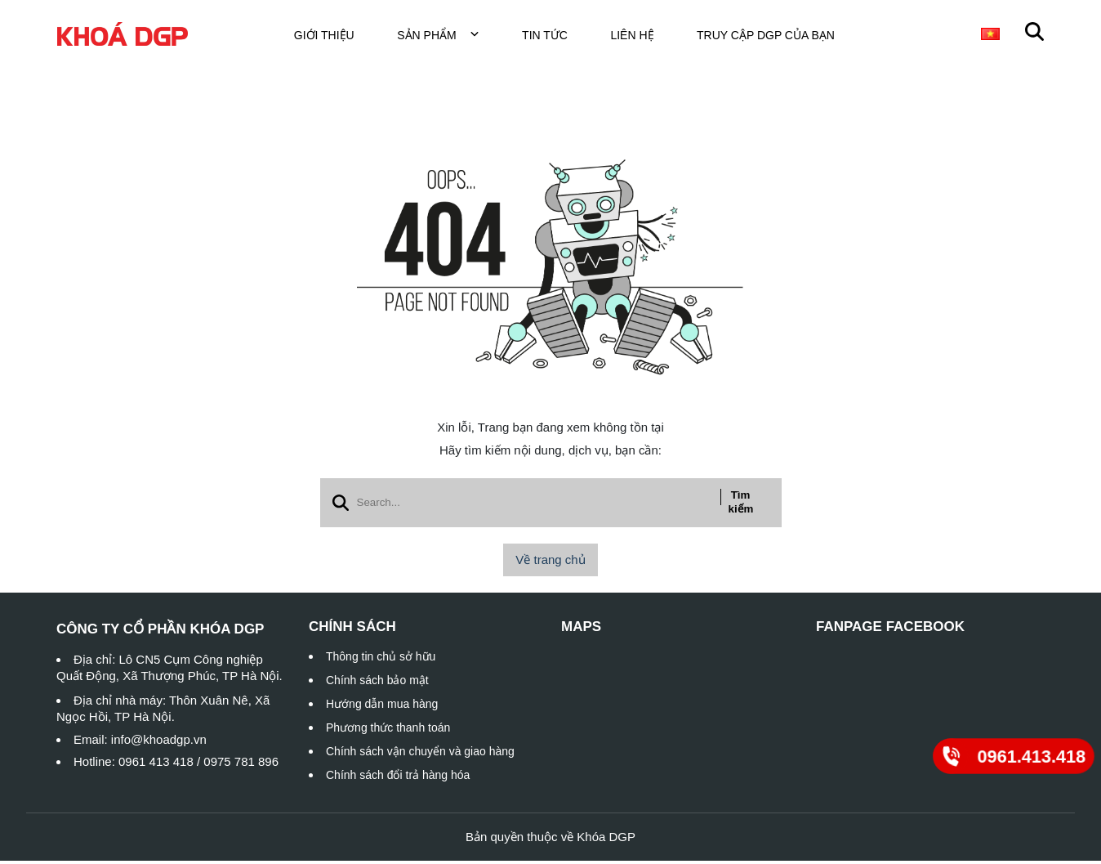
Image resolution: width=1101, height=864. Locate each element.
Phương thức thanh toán (388, 730)
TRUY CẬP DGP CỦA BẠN (776, 36)
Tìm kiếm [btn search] (741, 505)
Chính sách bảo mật (377, 683)
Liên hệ (641, 36)
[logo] (122, 36)
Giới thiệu (334, 36)
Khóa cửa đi (919, 36)
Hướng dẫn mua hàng (382, 707)
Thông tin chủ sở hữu (380, 659)
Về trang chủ (550, 563)
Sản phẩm (447, 36)
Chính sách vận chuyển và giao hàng (420, 754)
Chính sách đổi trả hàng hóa (398, 778)
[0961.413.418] (1013, 755)
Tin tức (554, 36)
